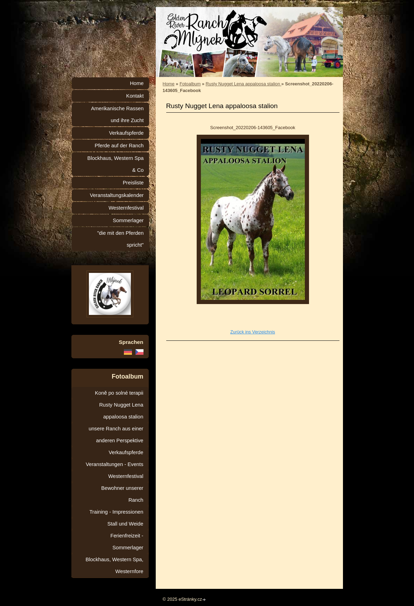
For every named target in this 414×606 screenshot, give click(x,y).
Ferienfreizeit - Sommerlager (126, 541)
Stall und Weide (125, 524)
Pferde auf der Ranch (119, 145)
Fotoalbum (190, 83)
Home (169, 83)
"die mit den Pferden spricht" (120, 239)
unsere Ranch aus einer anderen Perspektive (116, 434)
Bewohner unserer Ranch (122, 494)
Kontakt (135, 96)
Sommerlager (128, 220)
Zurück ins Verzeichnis (252, 331)
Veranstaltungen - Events (114, 464)
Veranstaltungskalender (117, 195)
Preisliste (133, 182)
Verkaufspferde (126, 133)
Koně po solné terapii (119, 393)
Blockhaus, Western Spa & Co (115, 164)
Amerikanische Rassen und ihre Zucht (117, 114)
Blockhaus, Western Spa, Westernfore (114, 565)
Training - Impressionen (116, 512)
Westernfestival (125, 208)
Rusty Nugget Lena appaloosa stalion (243, 83)
